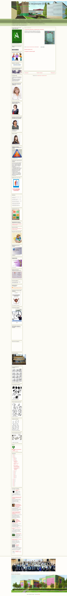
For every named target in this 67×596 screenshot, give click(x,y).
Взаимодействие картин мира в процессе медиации (19, 22)
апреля (15, 475)
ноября (15, 459)
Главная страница (14, 19)
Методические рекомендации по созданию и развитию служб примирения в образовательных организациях (16, 512)
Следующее (26, 72)
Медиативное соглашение (17, 545)
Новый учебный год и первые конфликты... (16, 466)
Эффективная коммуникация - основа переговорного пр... (20, 23)
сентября (15, 460)
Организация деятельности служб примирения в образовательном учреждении (16, 498)
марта (14, 476)
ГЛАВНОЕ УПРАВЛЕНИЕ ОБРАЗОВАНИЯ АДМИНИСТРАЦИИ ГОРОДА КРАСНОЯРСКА (16, 521)
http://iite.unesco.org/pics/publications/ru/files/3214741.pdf (17, 224)
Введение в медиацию (22, 19)
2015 (13, 481)
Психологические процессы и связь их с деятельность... (35, 22)
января (15, 477)
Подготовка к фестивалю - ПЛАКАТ (18, 551)
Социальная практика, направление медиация (16, 469)
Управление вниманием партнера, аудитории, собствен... (37, 23)
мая (14, 474)
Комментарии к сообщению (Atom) (42, 75)
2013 (13, 483)
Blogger (39, 594)
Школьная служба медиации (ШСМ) (30, 3)
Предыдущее (53, 72)
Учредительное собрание (15, 461)
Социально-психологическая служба (17, 449)
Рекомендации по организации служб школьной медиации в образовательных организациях (18, 505)
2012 (13, 484)
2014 (13, 482)
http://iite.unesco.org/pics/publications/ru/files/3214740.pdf (17, 229)
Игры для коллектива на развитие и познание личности (17, 539)
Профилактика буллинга (17, 490)
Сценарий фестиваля (18, 533)
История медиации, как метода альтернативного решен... (34, 19)
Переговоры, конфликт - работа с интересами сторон (19, 25)
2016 (13, 480)
